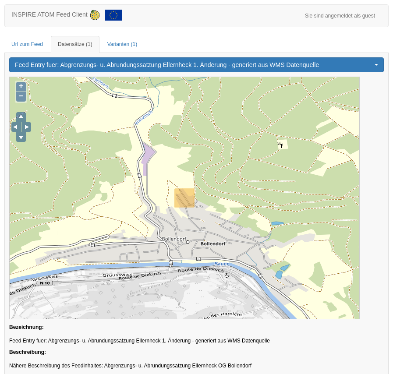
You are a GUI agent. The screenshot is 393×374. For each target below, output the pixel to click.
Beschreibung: (27, 352)
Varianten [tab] (122, 44)
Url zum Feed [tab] (27, 44)
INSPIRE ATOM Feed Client (66, 15)
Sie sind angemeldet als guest (340, 16)
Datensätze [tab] (75, 44)
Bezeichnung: (26, 327)
